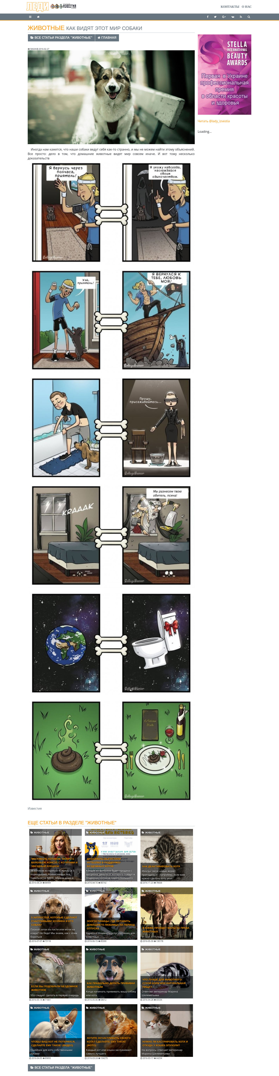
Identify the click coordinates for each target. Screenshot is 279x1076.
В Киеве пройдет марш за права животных (165, 929)
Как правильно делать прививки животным (111, 985)
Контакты (230, 6)
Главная (107, 37)
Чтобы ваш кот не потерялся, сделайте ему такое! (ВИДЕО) (53, 1043)
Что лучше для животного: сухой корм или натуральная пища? (163, 983)
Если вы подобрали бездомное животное (54, 988)
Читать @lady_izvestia (214, 121)
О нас (247, 6)
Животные (39, 832)
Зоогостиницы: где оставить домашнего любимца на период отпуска (111, 925)
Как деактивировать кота (161, 866)
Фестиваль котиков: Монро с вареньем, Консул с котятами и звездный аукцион (54, 862)
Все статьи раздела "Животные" (61, 37)
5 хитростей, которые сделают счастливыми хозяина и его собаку (54, 921)
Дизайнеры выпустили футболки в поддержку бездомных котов (104, 862)
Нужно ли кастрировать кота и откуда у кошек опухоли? (165, 1043)
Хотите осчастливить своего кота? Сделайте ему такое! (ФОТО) (109, 1042)
